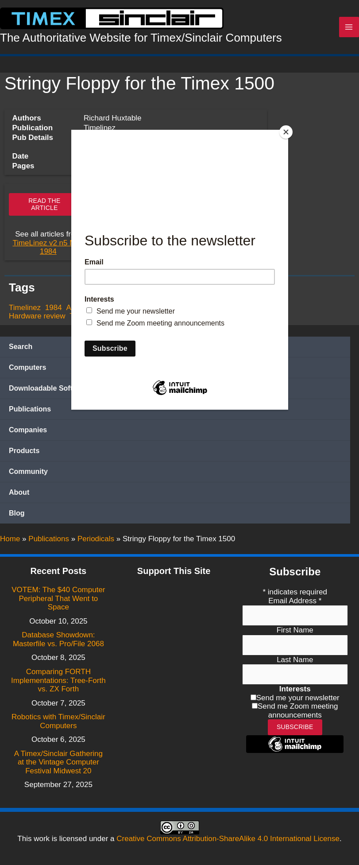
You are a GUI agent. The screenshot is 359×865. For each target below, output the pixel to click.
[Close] (286, 132)
